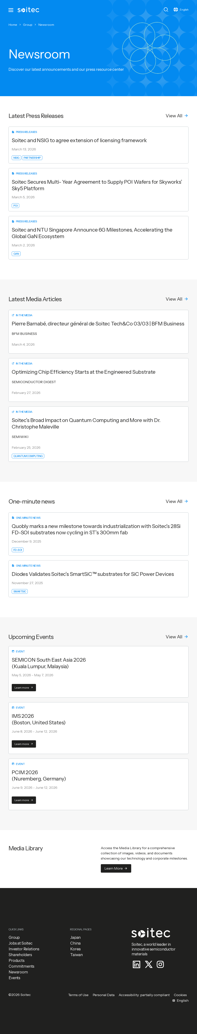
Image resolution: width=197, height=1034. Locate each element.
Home (12, 25)
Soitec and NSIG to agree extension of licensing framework (79, 140)
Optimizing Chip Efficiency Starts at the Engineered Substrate (83, 372)
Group (27, 25)
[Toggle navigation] (11, 9)
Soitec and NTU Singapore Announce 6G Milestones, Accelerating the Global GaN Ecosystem (92, 233)
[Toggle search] (166, 9)
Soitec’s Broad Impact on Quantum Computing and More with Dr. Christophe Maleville (86, 423)
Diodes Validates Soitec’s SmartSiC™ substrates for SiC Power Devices (93, 574)
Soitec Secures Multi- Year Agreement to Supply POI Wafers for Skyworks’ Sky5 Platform (97, 185)
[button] (177, 116)
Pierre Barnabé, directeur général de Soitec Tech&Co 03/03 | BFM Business (98, 323)
